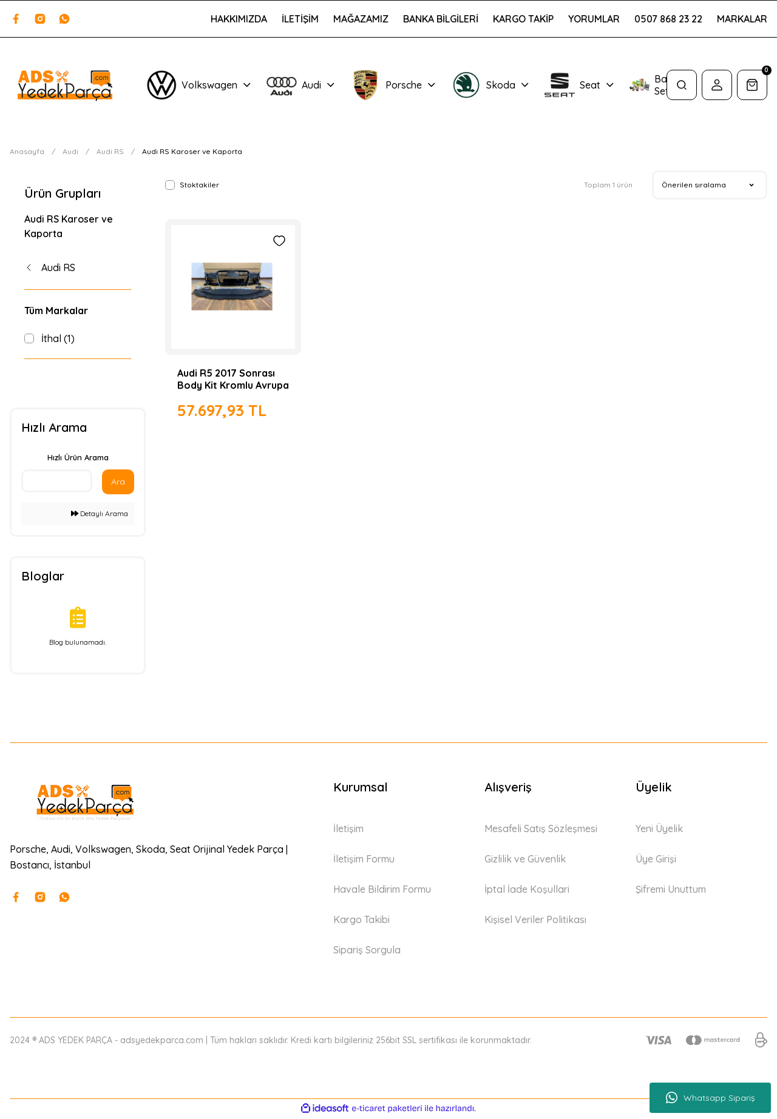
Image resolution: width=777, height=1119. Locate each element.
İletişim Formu (364, 861)
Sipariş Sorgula (367, 952)
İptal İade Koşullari (526, 891)
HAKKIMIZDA (239, 19)
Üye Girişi (656, 861)
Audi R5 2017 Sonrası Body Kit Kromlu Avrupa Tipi (233, 379)
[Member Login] (717, 85)
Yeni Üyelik (659, 831)
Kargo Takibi (361, 922)
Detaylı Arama (99, 515)
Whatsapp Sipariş (710, 1097)
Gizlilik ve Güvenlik (525, 861)
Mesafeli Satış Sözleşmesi (540, 831)
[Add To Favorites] (279, 241)
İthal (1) (58, 338)
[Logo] (65, 85)
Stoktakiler (199, 184)
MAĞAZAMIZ (360, 19)
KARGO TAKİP (523, 19)
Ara (118, 484)
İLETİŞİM (300, 19)
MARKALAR (742, 19)
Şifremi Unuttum (671, 891)
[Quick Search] (56, 483)
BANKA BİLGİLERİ (440, 19)
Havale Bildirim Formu (382, 891)
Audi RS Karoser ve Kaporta (192, 151)
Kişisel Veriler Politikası (535, 922)
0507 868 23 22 (668, 19)
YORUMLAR (594, 19)
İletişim (348, 831)
